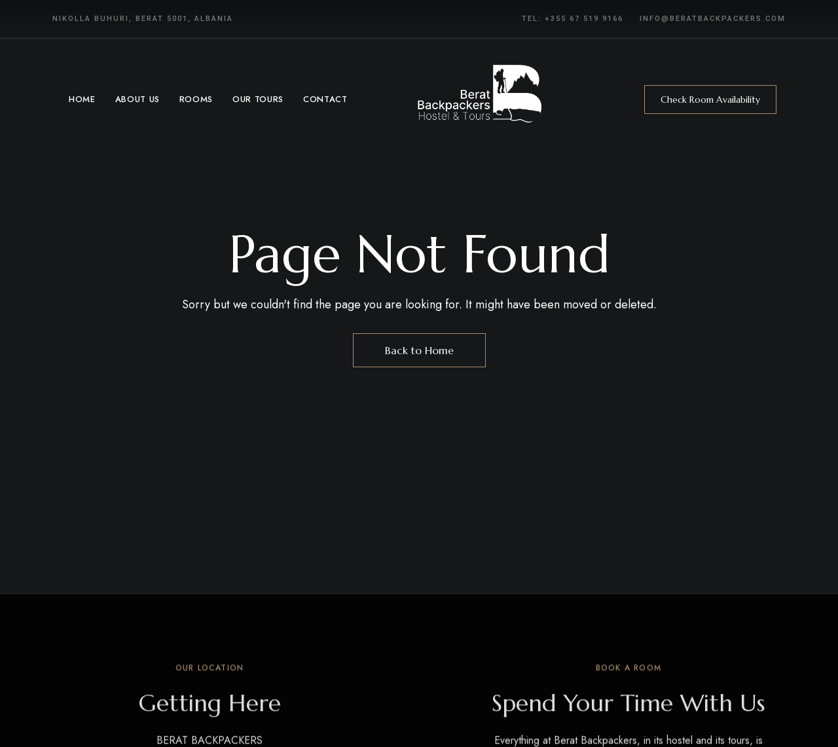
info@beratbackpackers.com (713, 18)
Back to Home (419, 350)
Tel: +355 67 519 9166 (572, 18)
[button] (710, 99)
